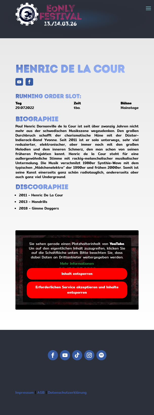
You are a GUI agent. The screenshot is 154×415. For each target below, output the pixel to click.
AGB (41, 392)
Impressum (24, 392)
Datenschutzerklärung (67, 392)
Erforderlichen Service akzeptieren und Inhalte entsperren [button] (76, 289)
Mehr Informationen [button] (77, 263)
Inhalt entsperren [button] (76, 273)
